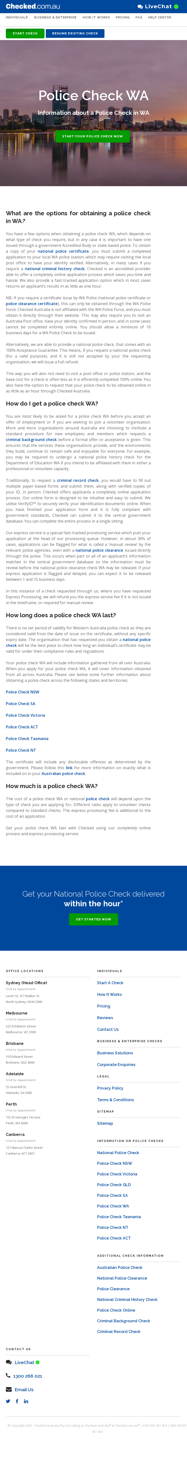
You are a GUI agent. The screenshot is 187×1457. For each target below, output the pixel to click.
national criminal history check (54, 268)
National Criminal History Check (127, 1294)
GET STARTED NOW (93, 914)
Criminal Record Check (118, 1326)
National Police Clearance (122, 1273)
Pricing (103, 1001)
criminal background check (31, 439)
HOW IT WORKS (104, 20)
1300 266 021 (31, 1370)
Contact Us (46, 33)
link (69, 767)
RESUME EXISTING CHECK (75, 33)
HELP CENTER (17, 33)
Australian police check (63, 773)
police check (98, 798)
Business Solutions (115, 1048)
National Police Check (118, 1148)
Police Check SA (20, 703)
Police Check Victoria (25, 715)
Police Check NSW (22, 692)
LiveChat (158, 6)
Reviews (105, 1013)
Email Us (26, 1384)
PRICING (130, 20)
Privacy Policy (110, 1083)
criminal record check (78, 480)
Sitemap (105, 1118)
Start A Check (110, 978)
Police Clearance (113, 1284)
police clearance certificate (32, 303)
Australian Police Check (119, 1262)
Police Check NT (21, 750)
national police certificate (63, 251)
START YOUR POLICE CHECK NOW (92, 136)
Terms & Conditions (115, 1095)
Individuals (17, 20)
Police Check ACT (22, 727)
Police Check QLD (114, 1180)
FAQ (146, 20)
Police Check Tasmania (27, 738)
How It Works (109, 989)
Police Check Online (116, 1305)
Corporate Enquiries (116, 1059)
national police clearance (99, 550)
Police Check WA (113, 1201)
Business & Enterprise (59, 20)
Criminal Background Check (123, 1316)
